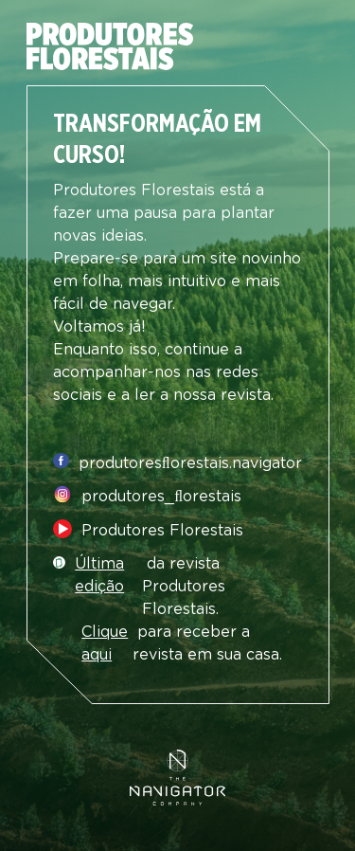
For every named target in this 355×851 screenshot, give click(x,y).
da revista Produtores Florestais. (150, 586)
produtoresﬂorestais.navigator (190, 463)
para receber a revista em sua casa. (181, 643)
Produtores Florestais (162, 530)
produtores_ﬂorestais (161, 496)
